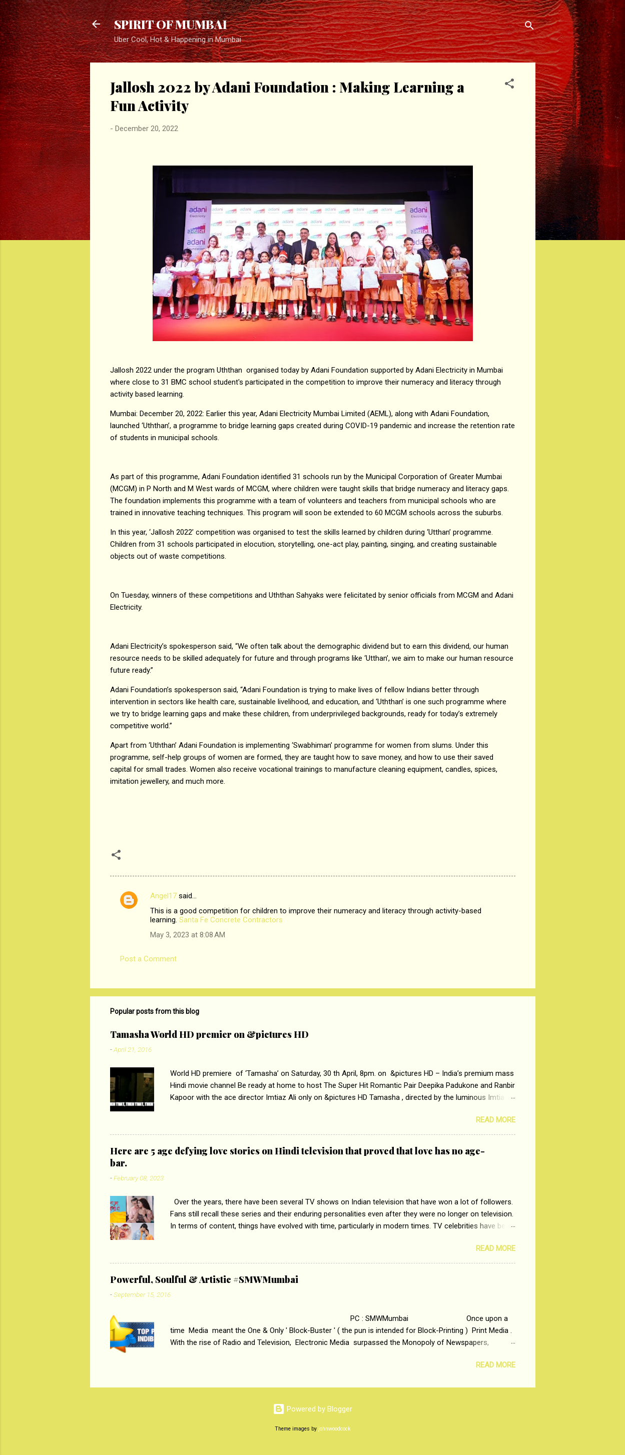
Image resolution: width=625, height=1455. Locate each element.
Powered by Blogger (312, 1408)
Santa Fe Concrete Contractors (231, 919)
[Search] (529, 27)
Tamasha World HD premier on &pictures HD (209, 1034)
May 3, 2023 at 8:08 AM (187, 934)
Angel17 (163, 895)
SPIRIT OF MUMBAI (170, 24)
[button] (509, 85)
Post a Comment (148, 958)
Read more (495, 1119)
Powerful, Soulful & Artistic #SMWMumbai (204, 1279)
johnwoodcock (334, 1428)
